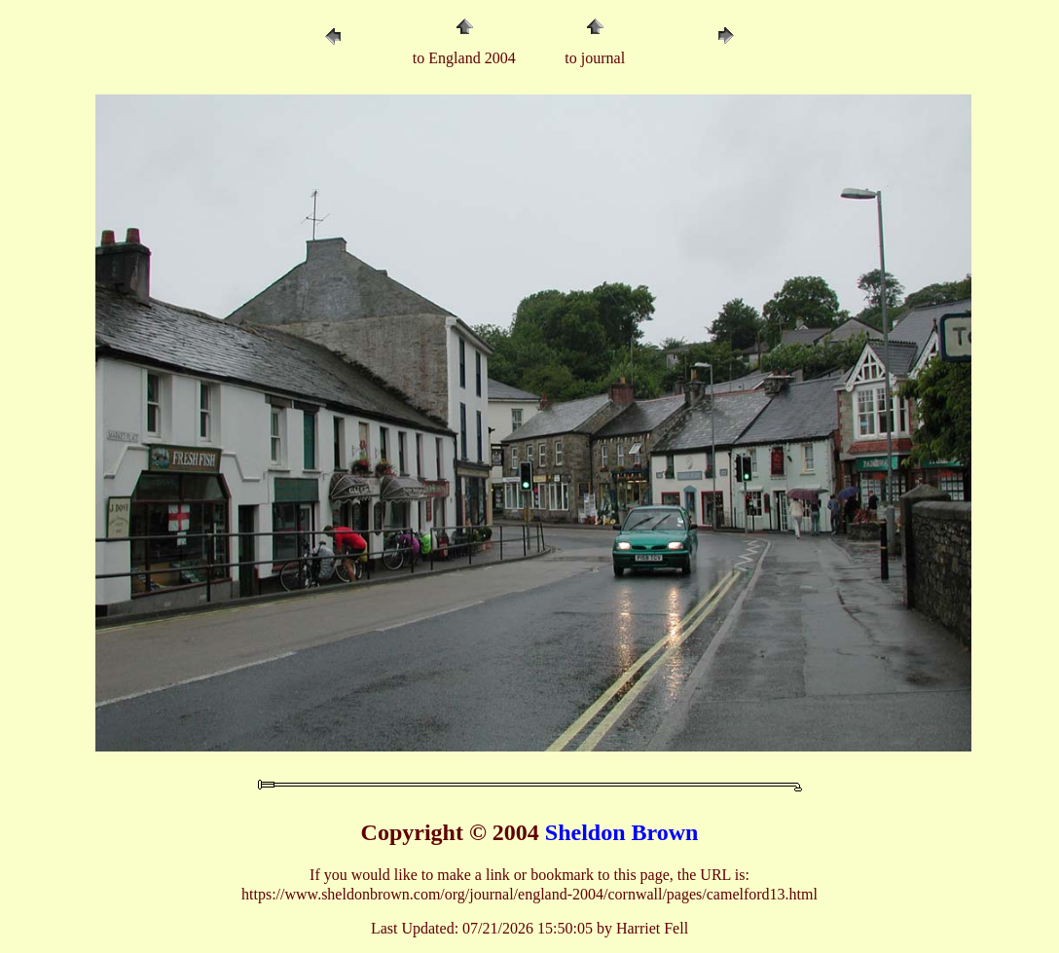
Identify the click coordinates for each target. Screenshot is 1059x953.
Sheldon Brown (622, 832)
